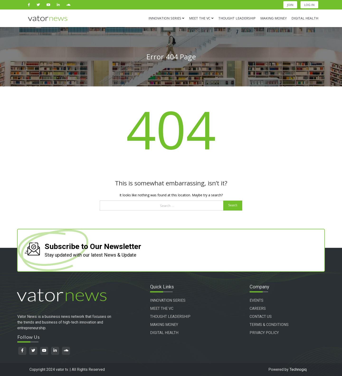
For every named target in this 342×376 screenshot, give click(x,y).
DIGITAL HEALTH (164, 332)
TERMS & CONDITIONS (269, 324)
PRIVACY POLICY (264, 332)
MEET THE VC (161, 308)
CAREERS (258, 308)
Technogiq (298, 369)
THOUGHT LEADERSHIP (170, 316)
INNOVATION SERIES (167, 300)
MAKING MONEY (164, 324)
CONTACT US (261, 316)
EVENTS (256, 300)
